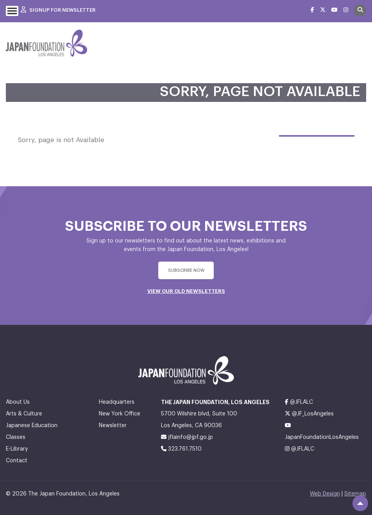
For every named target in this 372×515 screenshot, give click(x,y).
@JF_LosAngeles (309, 414)
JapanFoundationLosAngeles (322, 431)
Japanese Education (31, 425)
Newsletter (113, 425)
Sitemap (355, 494)
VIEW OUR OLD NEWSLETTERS (186, 291)
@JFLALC (299, 402)
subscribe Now (186, 270)
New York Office (119, 414)
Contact (16, 460)
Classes (15, 437)
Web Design (325, 494)
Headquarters (116, 402)
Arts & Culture (24, 414)
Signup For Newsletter (58, 9)
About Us (18, 402)
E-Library (17, 449)
